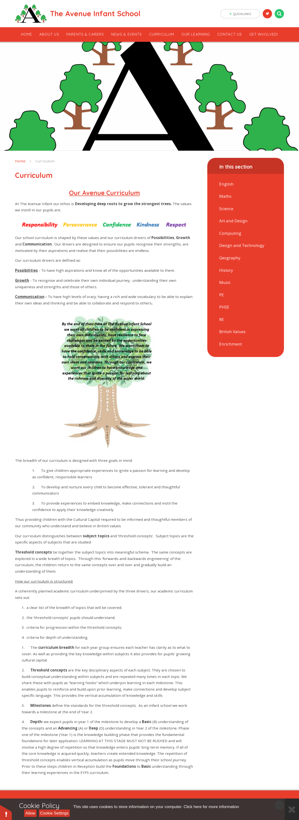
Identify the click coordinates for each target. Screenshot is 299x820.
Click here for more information (211, 806)
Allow (30, 813)
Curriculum (44, 161)
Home (20, 161)
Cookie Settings (54, 813)
